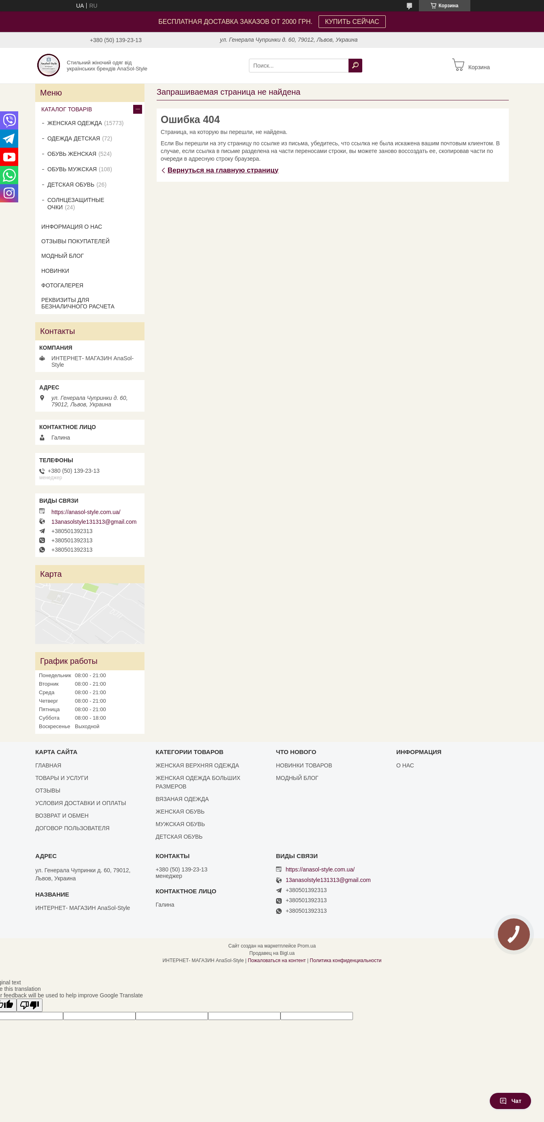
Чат (510, 1101)
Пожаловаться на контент (277, 960)
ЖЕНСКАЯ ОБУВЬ (179, 811)
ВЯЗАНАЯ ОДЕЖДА (181, 799)
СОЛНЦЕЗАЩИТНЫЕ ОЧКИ (75, 203)
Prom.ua (307, 946)
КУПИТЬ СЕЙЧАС (352, 21)
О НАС (405, 765)
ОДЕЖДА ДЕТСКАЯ (73, 138)
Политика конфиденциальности (345, 960)
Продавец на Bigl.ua (272, 953)
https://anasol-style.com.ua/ (85, 512)
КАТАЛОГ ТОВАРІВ (66, 109)
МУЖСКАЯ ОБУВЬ (180, 824)
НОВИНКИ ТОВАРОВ (304, 765)
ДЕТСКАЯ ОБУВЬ (70, 184)
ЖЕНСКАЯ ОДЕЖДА (74, 123)
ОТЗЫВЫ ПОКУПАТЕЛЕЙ (75, 241)
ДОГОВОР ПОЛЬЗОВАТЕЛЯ (72, 828)
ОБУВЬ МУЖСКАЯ (72, 169)
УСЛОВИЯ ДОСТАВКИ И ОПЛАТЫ (80, 803)
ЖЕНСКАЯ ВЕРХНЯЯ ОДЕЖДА (197, 765)
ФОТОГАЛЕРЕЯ (62, 285)
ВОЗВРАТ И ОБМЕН (62, 815)
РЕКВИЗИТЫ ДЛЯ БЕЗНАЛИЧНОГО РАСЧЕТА (78, 303)
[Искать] (355, 65)
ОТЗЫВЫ (47, 790)
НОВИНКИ (55, 271)
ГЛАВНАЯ (48, 765)
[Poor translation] (29, 1005)
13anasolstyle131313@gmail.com (93, 521)
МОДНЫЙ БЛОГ (62, 256)
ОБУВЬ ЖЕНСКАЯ (71, 154)
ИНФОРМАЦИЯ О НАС (71, 226)
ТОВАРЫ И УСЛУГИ (61, 778)
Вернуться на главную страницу (223, 170)
